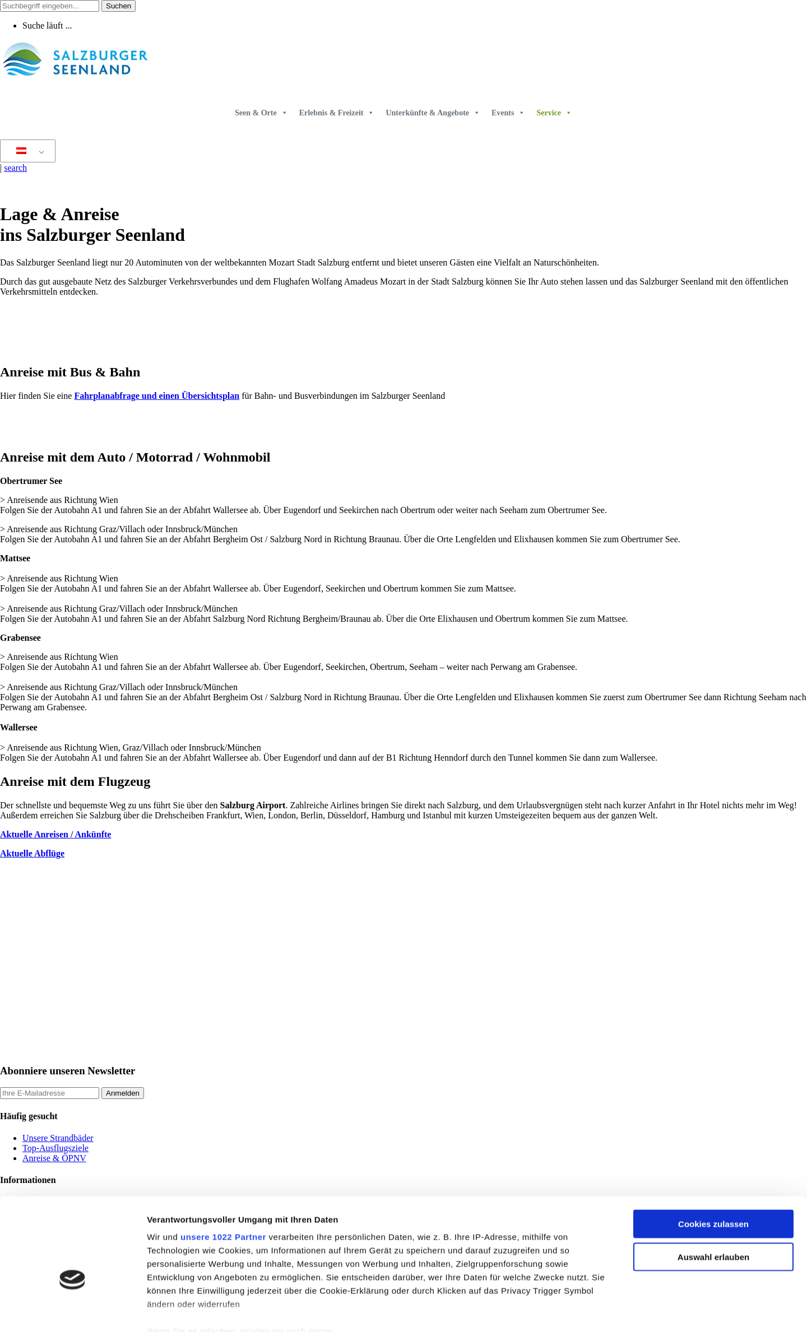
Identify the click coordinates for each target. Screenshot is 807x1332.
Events (508, 112)
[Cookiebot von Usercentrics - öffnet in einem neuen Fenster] (73, 1310)
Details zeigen (596, 1310)
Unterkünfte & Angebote (433, 112)
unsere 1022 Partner (223, 1172)
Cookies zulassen (713, 1159)
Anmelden (123, 1093)
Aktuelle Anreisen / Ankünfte (55, 834)
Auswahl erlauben (713, 1191)
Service (554, 112)
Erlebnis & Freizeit (337, 112)
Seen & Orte (261, 112)
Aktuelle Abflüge (32, 853)
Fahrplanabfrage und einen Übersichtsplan (156, 395)
